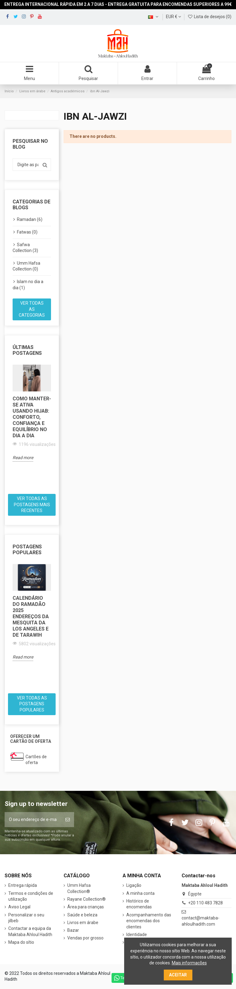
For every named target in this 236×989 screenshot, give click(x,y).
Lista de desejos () (209, 16)
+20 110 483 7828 (205, 902)
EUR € (173, 16)
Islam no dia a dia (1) (28, 284)
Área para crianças (85, 906)
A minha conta (140, 893)
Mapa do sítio (21, 942)
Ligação (133, 885)
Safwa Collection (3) (25, 247)
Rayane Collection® (86, 899)
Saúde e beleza (82, 914)
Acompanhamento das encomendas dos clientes (148, 920)
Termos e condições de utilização (30, 896)
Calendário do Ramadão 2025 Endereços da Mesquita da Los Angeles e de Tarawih (31, 616)
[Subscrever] (67, 819)
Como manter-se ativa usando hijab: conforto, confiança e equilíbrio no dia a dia (32, 417)
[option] (32, 413)
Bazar (73, 930)
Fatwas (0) (27, 232)
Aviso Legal (19, 906)
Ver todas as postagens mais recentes (32, 504)
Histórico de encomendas (139, 904)
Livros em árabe (82, 922)
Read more (23, 457)
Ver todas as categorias (32, 309)
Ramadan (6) (29, 219)
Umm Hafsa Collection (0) (26, 266)
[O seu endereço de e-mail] (33, 819)
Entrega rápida (22, 885)
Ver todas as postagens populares (32, 703)
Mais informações (189, 962)
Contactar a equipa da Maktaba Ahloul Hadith (30, 931)
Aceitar (178, 974)
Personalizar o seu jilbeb (26, 917)
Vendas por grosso (85, 937)
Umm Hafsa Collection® (79, 888)
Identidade (136, 934)
